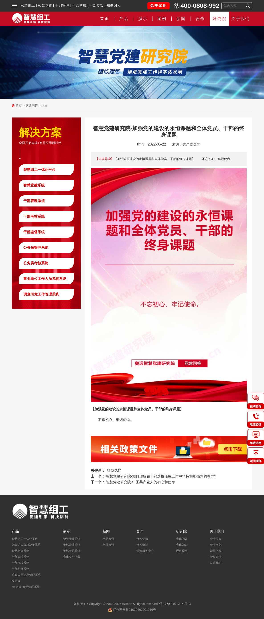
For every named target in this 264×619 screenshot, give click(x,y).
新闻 (181, 18)
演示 (143, 18)
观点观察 (182, 550)
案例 (162, 18)
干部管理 (62, 5)
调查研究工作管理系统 (41, 294)
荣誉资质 (215, 556)
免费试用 (158, 6)
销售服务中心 (145, 550)
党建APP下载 (71, 556)
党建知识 (182, 544)
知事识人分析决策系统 (26, 544)
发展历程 (215, 550)
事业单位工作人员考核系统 (44, 279)
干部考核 (79, 5)
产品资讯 (108, 538)
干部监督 (96, 5)
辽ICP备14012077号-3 (175, 604)
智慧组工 (28, 5)
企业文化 (215, 544)
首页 (104, 18)
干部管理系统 (34, 201)
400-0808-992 (200, 5)
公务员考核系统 (35, 263)
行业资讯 (108, 544)
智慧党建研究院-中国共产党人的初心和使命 (140, 482)
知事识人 (113, 5)
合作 (200, 18)
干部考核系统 (34, 216)
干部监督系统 (34, 232)
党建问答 (31, 105)
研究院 (220, 18)
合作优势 (142, 538)
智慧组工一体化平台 (39, 170)
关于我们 (240, 18)
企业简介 (215, 538)
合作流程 (142, 544)
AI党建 (16, 581)
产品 (123, 18)
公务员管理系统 (35, 247)
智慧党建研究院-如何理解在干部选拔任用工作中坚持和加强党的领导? (161, 476)
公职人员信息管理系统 (26, 575)
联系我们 (215, 562)
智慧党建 (45, 5)
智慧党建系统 (34, 185)
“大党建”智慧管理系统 (26, 587)
